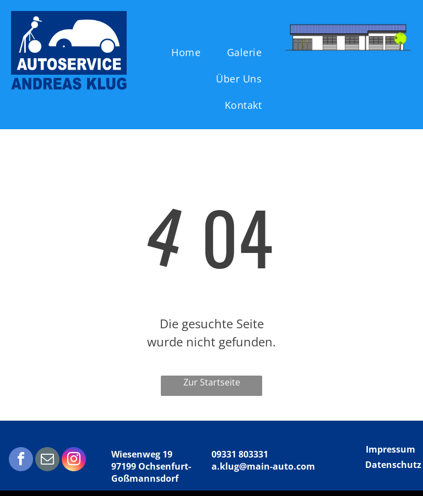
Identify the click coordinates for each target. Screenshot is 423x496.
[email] (47, 460)
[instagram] (74, 460)
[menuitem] (189, 52)
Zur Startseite (211, 382)
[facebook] (21, 460)
